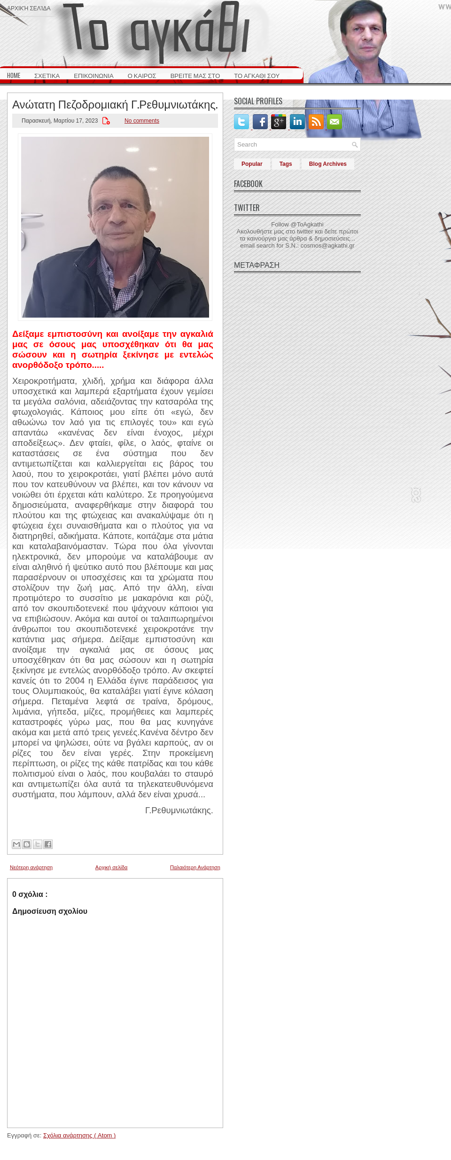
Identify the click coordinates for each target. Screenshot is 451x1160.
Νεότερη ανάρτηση (31, 867)
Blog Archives (328, 164)
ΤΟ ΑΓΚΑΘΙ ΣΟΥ (257, 75)
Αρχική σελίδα (28, 8)
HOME (13, 75)
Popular (252, 164)
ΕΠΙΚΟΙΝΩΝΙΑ (93, 75)
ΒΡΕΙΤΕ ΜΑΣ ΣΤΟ (195, 75)
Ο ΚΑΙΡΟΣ (142, 75)
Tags (286, 164)
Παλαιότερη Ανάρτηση (195, 867)
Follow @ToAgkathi (297, 224)
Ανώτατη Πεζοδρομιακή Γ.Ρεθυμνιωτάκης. (115, 103)
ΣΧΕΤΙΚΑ (47, 75)
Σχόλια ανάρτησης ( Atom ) (79, 1135)
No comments (141, 120)
